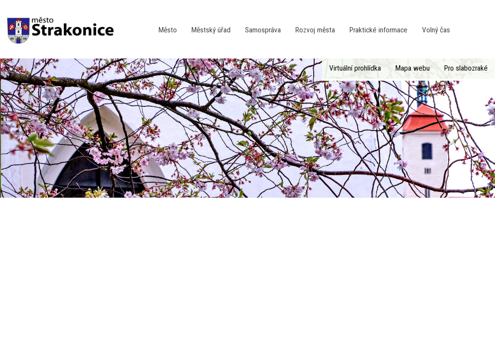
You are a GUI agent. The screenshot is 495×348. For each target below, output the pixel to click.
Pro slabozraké (466, 68)
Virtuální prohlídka (355, 68)
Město (168, 30)
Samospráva (263, 30)
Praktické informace (378, 30)
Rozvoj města (315, 30)
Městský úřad (211, 30)
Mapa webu (412, 68)
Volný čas (436, 30)
